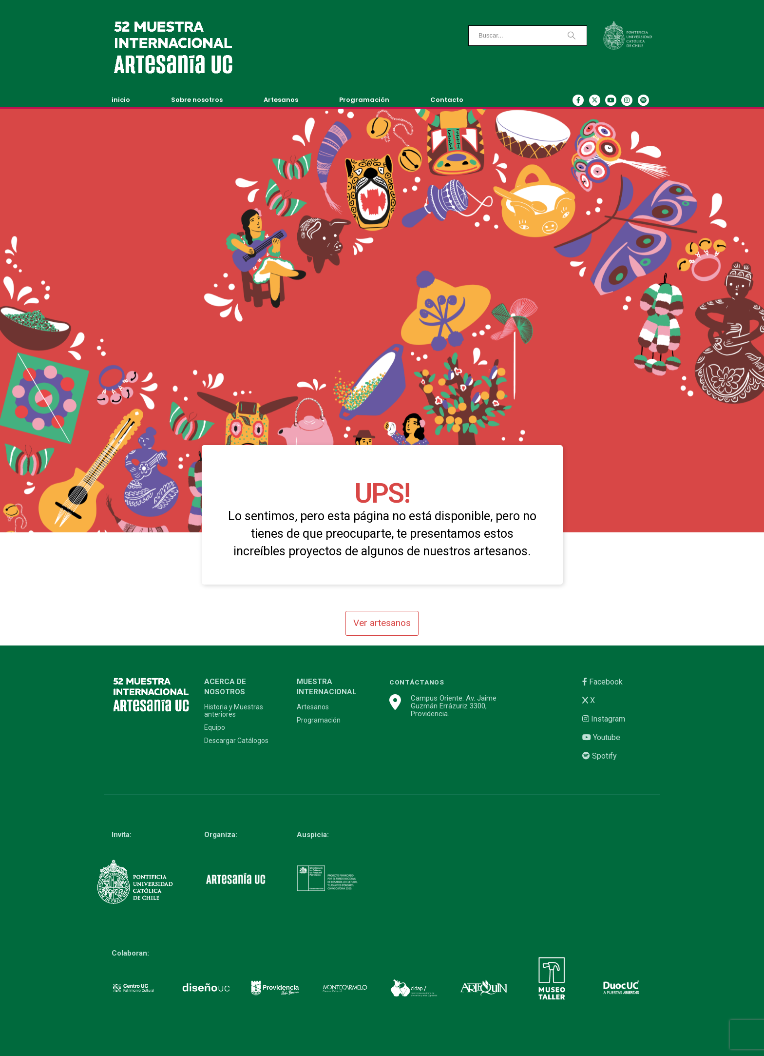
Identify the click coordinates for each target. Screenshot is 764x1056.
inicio (121, 99)
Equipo (214, 727)
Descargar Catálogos (236, 740)
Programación (364, 99)
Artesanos (281, 99)
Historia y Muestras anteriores (233, 711)
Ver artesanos (382, 622)
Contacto (446, 99)
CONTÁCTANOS (416, 682)
